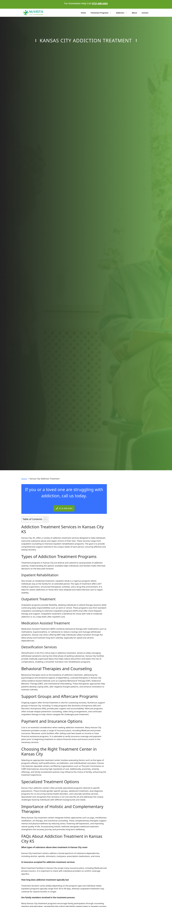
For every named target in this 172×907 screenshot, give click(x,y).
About (134, 13)
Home (83, 13)
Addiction (122, 13)
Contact (145, 13)
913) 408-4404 (100, 3)
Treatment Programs (102, 13)
